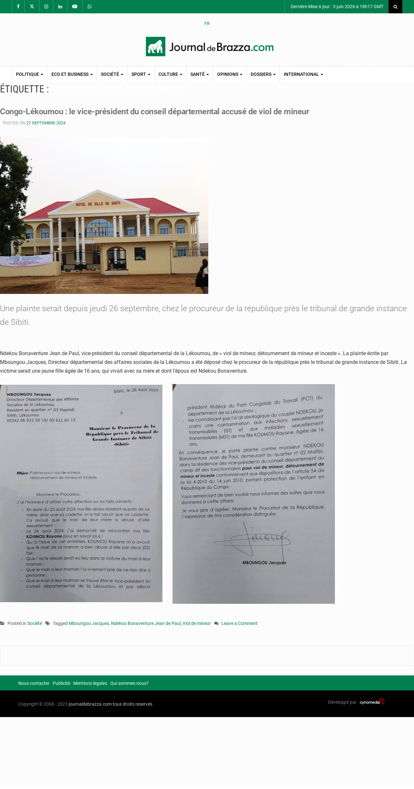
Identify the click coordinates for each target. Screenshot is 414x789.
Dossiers (263, 74)
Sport (140, 74)
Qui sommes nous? (129, 683)
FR (207, 23)
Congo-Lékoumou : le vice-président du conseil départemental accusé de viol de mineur (154, 111)
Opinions (229, 74)
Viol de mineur (197, 623)
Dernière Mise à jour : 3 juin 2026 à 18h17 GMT (336, 6)
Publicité (61, 683)
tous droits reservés (132, 704)
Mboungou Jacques (89, 623)
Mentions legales (90, 683)
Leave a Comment (239, 624)
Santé (199, 74)
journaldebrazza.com (90, 704)
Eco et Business (72, 74)
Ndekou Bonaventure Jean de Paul (146, 623)
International (303, 74)
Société (112, 74)
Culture (170, 74)
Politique (29, 74)
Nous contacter (33, 683)
